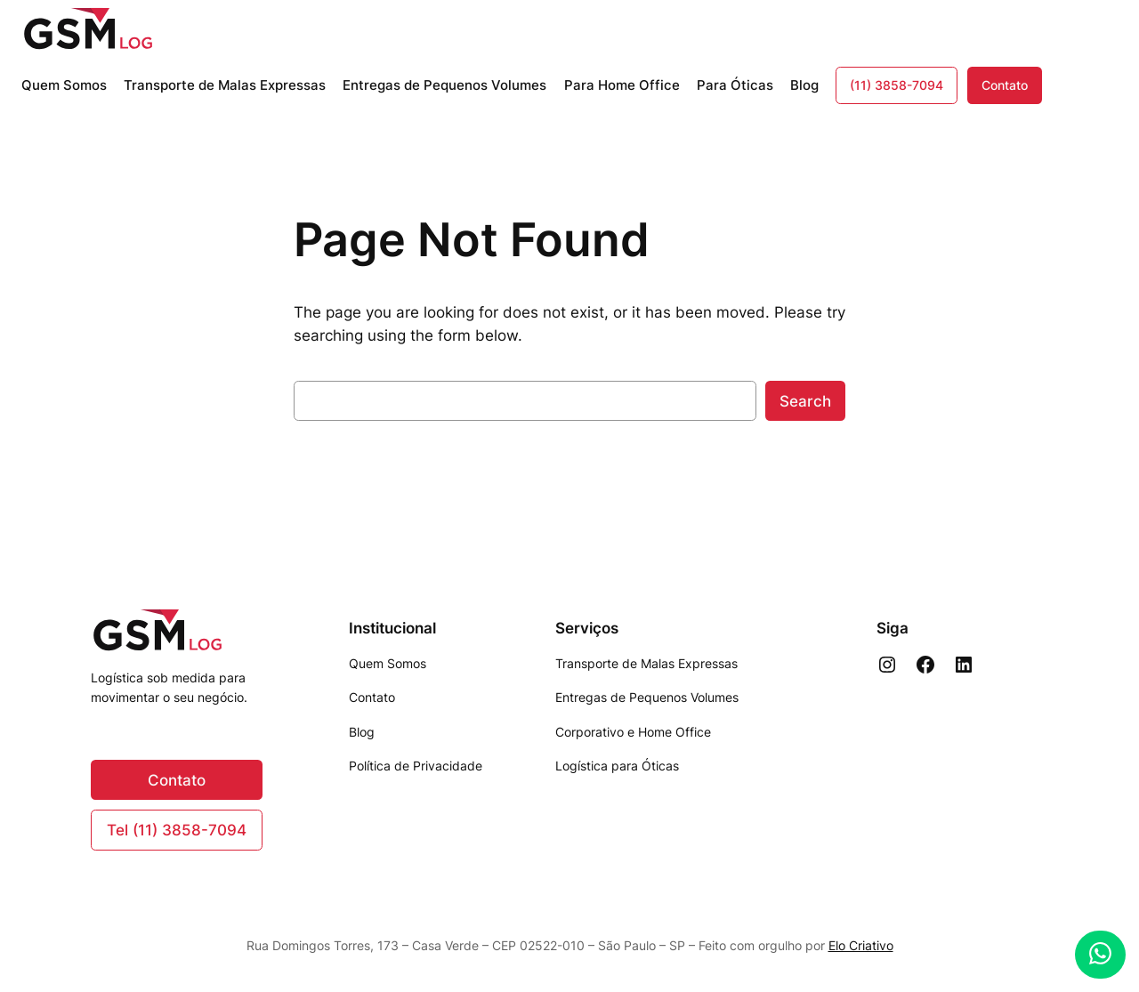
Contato (1004, 85)
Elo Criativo (860, 945)
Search (805, 401)
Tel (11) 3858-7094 (176, 830)
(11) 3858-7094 (896, 85)
